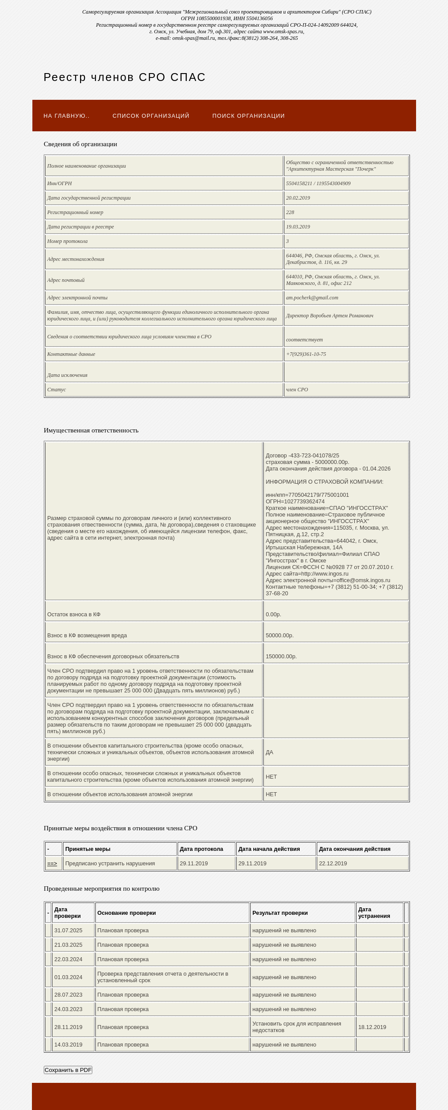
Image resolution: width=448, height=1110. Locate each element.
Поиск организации (249, 115)
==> (52, 863)
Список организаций (150, 115)
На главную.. (67, 115)
